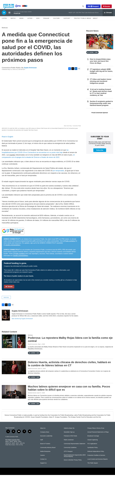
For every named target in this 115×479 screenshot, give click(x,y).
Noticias (5, 32)
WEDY (19, 445)
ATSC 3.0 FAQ (19, 448)
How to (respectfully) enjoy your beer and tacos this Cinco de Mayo (100, 65)
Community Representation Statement (74, 447)
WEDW (15, 445)
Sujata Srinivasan (30, 72)
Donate (108, 8)
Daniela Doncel (32, 397)
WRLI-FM (22, 447)
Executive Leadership (46, 440)
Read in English (7, 141)
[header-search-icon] (84, 8)
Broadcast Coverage (93, 440)
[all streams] (108, 16)
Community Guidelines (70, 451)
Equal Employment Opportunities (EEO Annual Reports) (75, 459)
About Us (42, 432)
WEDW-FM (8, 447)
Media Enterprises (45, 455)
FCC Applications (92, 447)
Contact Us (43, 463)
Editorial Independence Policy (95, 455)
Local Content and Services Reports (97, 463)
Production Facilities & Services (96, 459)
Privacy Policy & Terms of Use (95, 432)
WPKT (17, 447)
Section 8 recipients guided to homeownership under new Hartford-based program (101, 107)
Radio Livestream (69, 444)
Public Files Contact (10, 448)
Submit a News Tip (69, 432)
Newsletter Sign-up (69, 436)
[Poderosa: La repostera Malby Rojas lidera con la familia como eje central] (14, 345)
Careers (42, 459)
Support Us (43, 467)
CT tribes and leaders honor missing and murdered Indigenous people (100, 85)
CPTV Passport (68, 455)
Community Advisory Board (47, 451)
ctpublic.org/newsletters (12, 249)
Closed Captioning (92, 444)
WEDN (11, 445)
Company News (44, 436)
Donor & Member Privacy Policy (73, 464)
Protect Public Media (82, 22)
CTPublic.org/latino (69, 245)
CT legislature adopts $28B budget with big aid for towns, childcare (101, 75)
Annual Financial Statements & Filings (98, 436)
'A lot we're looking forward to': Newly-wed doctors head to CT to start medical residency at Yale (101, 96)
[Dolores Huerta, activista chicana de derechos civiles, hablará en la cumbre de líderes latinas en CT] (14, 371)
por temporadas (58, 175)
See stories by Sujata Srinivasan (22, 323)
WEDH (7, 445)
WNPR (13, 447)
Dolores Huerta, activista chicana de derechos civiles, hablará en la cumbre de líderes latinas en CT (69, 368)
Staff (41, 444)
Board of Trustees (45, 447)
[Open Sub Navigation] (8, 22)
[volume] (9, 17)
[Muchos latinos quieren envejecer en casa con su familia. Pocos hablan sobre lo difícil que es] (14, 396)
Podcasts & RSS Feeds (70, 440)
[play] (4, 17)
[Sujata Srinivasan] (6, 319)
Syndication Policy (92, 451)
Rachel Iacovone (32, 348)
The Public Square (92, 467)
